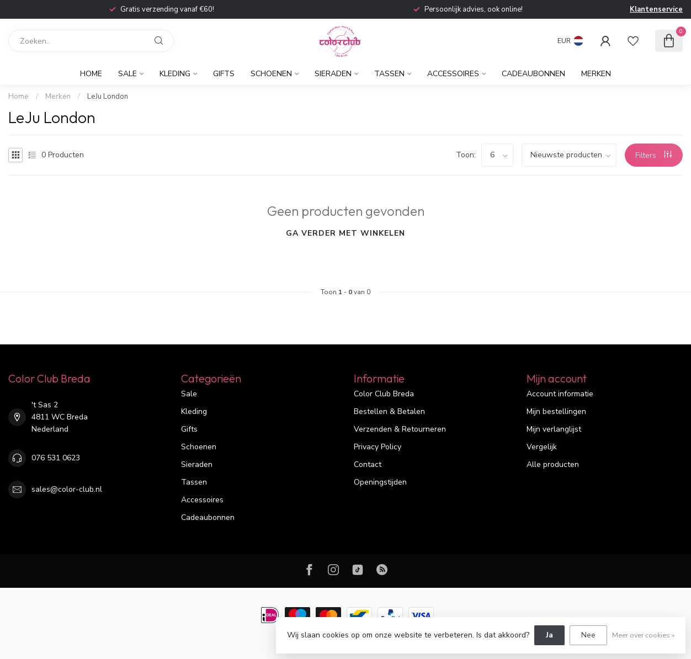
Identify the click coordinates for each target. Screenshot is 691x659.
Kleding (175, 73)
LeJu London (107, 97)
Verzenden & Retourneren (400, 429)
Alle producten (553, 464)
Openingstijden (380, 482)
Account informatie (560, 394)
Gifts (224, 73)
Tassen (389, 73)
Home (91, 73)
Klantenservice (656, 9)
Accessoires (453, 73)
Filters (653, 155)
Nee (588, 635)
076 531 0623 (55, 458)
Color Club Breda (384, 394)
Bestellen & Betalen (389, 411)
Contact (367, 464)
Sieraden (333, 73)
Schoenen (271, 73)
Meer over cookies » (643, 635)
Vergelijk (542, 447)
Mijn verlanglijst (554, 429)
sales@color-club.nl (66, 489)
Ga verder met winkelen (345, 233)
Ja (549, 635)
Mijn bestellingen (556, 411)
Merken (596, 73)
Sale (127, 73)
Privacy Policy (377, 447)
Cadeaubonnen (533, 73)
